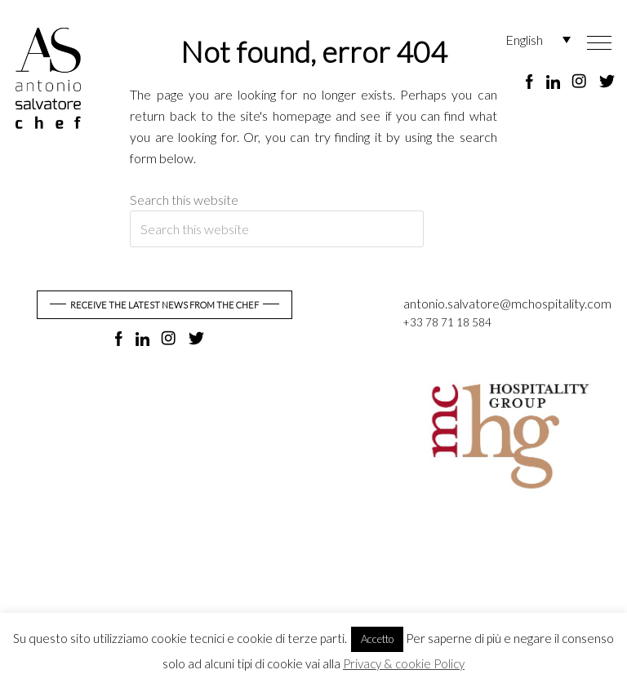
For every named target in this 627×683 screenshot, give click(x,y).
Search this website (184, 199)
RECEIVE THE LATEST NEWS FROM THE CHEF (165, 304)
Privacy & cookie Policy (404, 663)
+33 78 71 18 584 (447, 322)
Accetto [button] (377, 638)
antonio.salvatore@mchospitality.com (507, 303)
